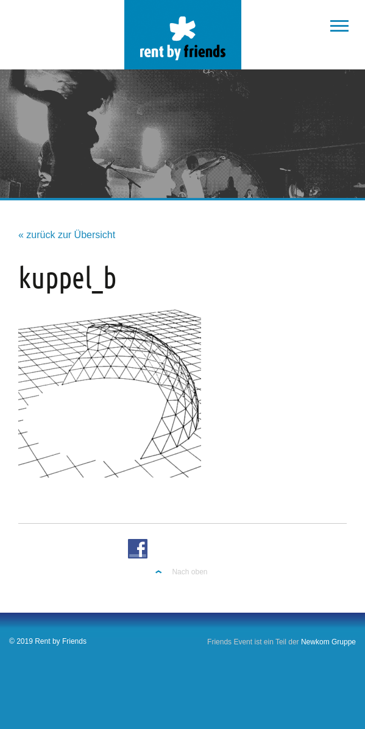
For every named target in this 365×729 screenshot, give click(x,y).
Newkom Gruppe (328, 642)
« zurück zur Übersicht (66, 235)
